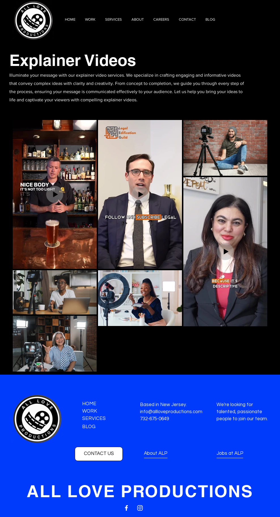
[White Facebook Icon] (126, 508)
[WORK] (102, 411)
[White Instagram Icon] (140, 508)
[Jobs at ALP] (237, 454)
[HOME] (102, 404)
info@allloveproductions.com (171, 411)
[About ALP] (165, 454)
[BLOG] (102, 427)
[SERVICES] (102, 419)
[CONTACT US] (99, 454)
